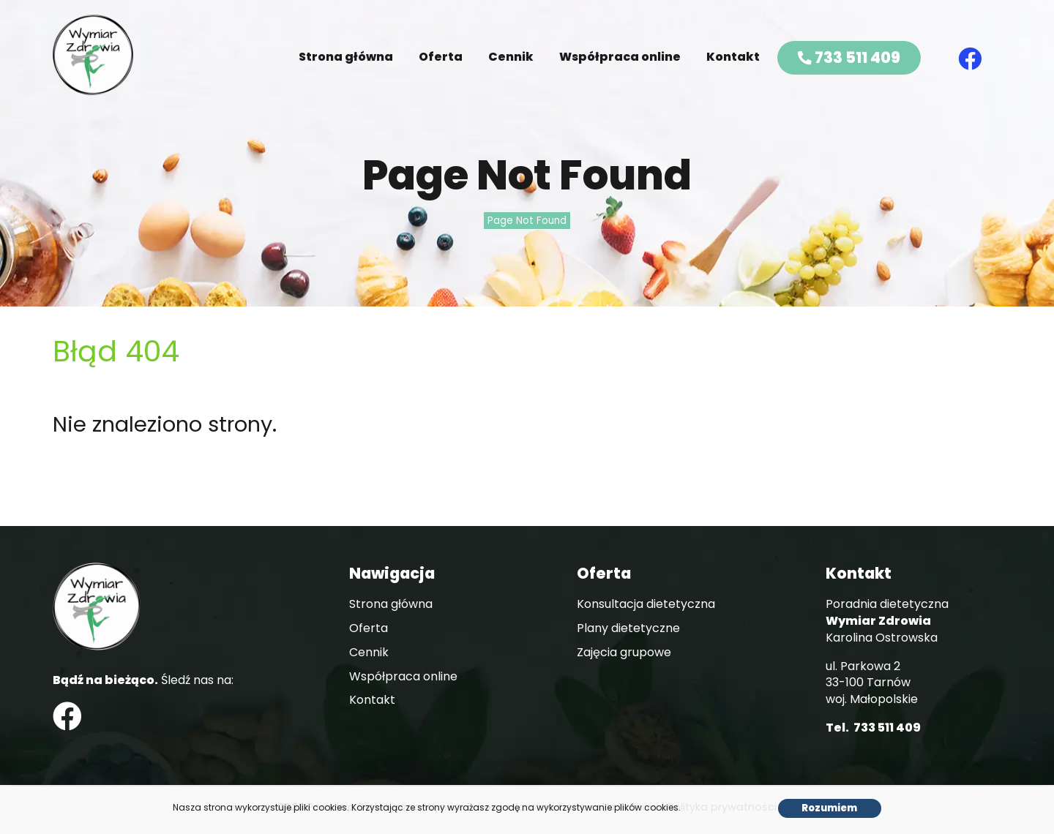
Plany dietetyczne (628, 628)
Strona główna (346, 56)
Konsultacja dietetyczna (646, 604)
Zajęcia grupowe (624, 653)
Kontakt (733, 56)
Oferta (441, 56)
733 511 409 (849, 57)
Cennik (511, 56)
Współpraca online (620, 56)
